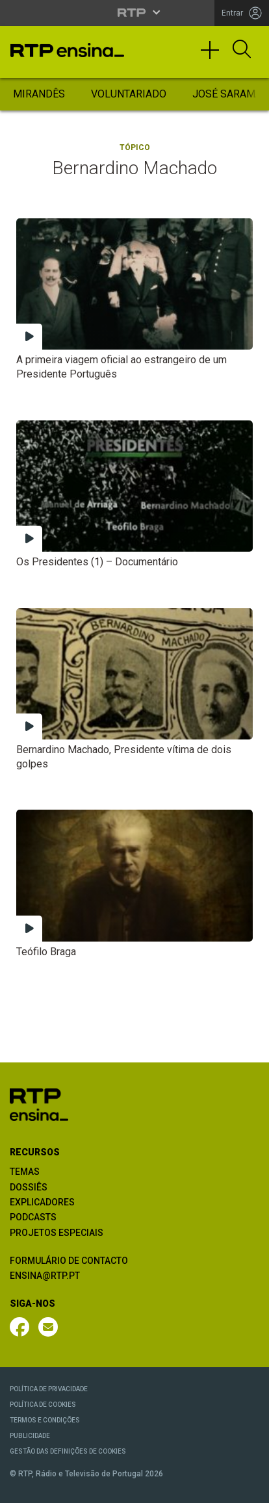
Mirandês (39, 94)
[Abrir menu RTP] (135, 12)
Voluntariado (128, 94)
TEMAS (25, 1171)
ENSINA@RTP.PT (45, 1275)
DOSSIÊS (28, 1187)
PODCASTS (33, 1217)
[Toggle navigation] (214, 55)
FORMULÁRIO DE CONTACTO (69, 1260)
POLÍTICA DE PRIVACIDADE (49, 1389)
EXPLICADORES (42, 1202)
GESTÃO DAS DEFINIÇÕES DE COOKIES (68, 1451)
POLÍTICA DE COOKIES (43, 1404)
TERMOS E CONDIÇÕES (45, 1420)
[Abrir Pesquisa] (242, 50)
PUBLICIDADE (30, 1435)
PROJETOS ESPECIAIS (56, 1232)
